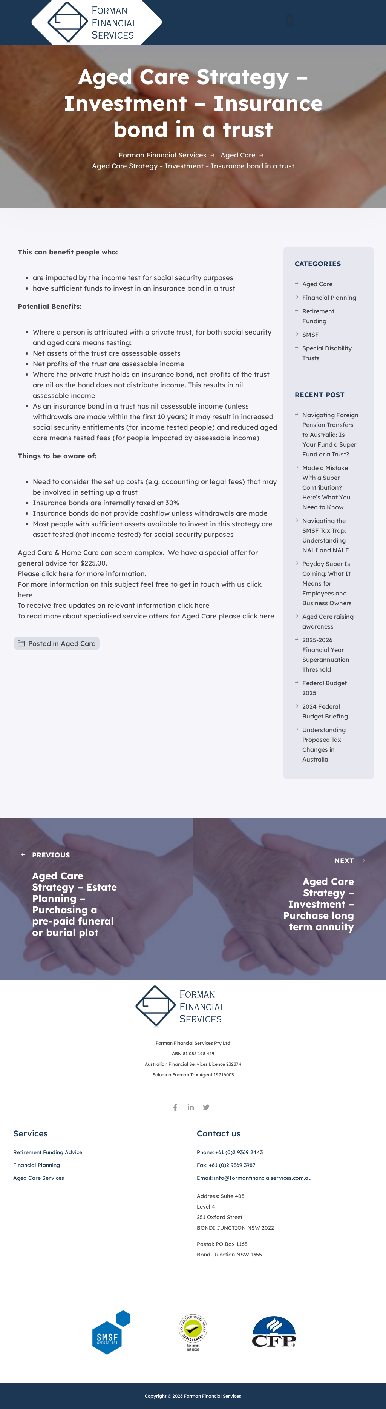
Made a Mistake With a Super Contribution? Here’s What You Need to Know (326, 487)
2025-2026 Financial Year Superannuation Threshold (325, 654)
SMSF (310, 334)
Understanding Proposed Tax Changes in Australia (324, 744)
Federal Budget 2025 (324, 688)
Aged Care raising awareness (328, 621)
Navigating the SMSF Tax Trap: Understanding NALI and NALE (325, 535)
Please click (37, 573)
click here (194, 605)
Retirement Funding (318, 316)
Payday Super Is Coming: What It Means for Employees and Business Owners (327, 583)
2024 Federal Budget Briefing (325, 711)
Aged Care (78, 643)
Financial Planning (329, 297)
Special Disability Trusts (327, 353)
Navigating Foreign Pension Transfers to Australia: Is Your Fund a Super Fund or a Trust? (330, 434)
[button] (289, 20)
